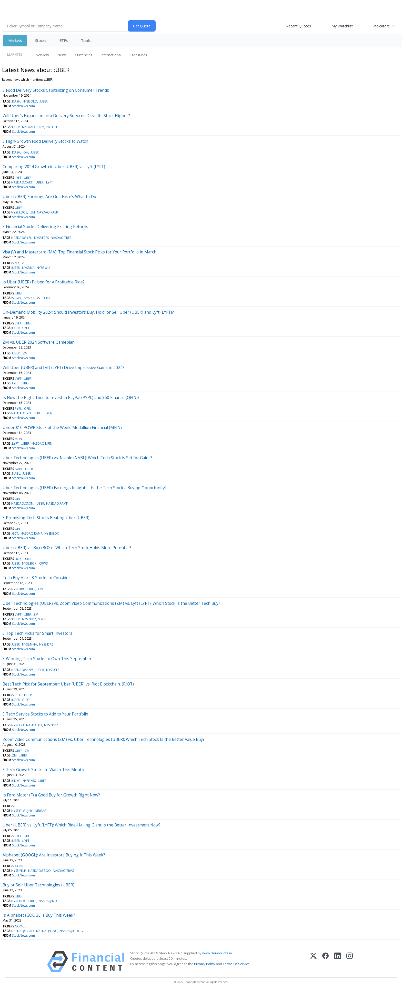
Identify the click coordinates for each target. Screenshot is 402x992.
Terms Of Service (236, 964)
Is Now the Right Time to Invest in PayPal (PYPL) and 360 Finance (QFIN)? (71, 397)
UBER (28, 178)
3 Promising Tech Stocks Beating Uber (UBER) (46, 517)
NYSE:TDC (53, 127)
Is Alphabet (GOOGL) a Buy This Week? (39, 915)
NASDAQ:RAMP (48, 212)
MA (17, 263)
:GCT (14, 533)
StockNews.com (23, 106)
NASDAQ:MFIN (42, 443)
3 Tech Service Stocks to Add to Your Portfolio (45, 714)
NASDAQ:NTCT (49, 901)
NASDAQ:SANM (22, 670)
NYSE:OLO (30, 101)
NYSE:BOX (51, 533)
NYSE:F (16, 811)
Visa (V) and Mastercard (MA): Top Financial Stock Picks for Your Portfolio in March (79, 252)
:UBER (43, 101)
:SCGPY (16, 298)
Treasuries (138, 55)
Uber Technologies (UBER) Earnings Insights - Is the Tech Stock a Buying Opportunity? (85, 487)
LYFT (18, 178)
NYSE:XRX (18, 589)
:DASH (15, 101)
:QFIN (49, 413)
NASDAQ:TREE (61, 238)
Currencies (83, 55)
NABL (19, 469)
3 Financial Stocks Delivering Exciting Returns (45, 226)
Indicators (381, 26)
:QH (25, 152)
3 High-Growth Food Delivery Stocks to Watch (45, 141)
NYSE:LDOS (19, 212)
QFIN (27, 408)
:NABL (15, 473)
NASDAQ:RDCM (33, 127)
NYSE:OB (17, 725)
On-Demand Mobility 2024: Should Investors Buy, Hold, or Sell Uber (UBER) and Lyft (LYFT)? (88, 312)
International (111, 55)
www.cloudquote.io (217, 953)
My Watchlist (342, 26)
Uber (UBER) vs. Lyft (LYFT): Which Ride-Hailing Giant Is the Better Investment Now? (81, 825)
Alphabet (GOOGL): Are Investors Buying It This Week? (54, 855)
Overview (41, 55)
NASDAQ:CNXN (22, 503)
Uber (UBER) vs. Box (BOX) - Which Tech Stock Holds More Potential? (67, 547)
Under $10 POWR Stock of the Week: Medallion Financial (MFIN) (62, 427)
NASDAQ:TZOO (39, 870)
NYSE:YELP (18, 870)
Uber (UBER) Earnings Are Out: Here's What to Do (49, 196)
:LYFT (49, 182)
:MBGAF (40, 811)
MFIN (18, 439)
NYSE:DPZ (29, 619)
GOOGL (20, 866)
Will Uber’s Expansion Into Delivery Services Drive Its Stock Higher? (66, 115)
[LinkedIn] (337, 961)
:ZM (32, 212)
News (62, 55)
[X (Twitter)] (313, 961)
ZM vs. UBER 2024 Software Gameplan (39, 342)
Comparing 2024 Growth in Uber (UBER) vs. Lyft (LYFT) (54, 166)
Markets (15, 40)
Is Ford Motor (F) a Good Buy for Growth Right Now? (51, 795)
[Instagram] (349, 961)
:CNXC (15, 781)
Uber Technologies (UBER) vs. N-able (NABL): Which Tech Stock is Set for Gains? (77, 458)
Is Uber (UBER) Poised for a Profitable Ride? (44, 282)
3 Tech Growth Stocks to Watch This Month (43, 769)
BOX (18, 559)
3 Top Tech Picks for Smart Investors (37, 633)
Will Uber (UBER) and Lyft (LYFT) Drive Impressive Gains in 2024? (63, 367)
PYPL (18, 408)
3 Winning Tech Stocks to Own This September (47, 658)
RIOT (18, 695)
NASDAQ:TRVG (63, 870)
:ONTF (41, 589)
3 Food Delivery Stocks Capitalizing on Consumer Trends (56, 90)
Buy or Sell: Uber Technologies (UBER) (38, 885)
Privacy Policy (204, 964)
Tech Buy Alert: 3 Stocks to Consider (36, 577)
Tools (86, 40)
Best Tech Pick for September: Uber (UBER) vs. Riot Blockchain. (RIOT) (68, 684)
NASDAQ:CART (22, 182)
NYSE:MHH (29, 644)
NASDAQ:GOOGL (71, 931)
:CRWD (43, 563)
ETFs (63, 40)
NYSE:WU (43, 267)
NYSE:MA (28, 267)
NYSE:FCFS (41, 238)
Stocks (40, 40)
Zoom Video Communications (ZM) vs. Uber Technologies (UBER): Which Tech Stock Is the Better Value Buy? (104, 739)
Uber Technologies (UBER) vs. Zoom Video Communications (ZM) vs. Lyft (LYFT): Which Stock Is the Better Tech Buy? (111, 603)
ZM (36, 614)
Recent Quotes (298, 26)
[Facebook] (325, 961)
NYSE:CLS (52, 670)
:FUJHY (28, 811)
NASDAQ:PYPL (21, 238)
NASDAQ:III (34, 725)
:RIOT (26, 700)
